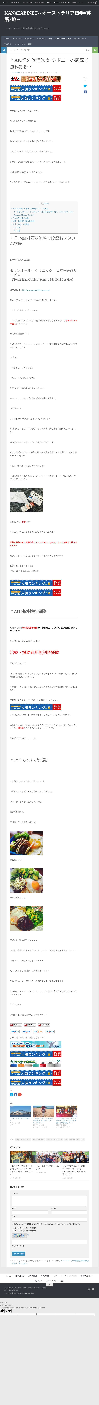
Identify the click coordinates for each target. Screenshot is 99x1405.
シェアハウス (19, 44)
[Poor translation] (8, 1311)
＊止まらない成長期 (20, 224)
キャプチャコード (18, 1246)
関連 (17, 231)
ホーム (5, 3)
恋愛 (30, 44)
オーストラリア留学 (38, 1139)
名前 (13, 1208)
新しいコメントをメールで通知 (25, 1228)
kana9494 (16, 73)
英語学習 (91, 3)
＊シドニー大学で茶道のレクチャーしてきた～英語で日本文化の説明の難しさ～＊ (66, 1121)
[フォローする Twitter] (93, 1289)
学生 (61, 1139)
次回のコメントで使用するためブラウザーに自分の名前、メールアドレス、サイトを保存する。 (47, 1224)
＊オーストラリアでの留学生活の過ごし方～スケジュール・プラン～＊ (43, 1121)
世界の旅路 (39, 3)
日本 (66, 1139)
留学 (48, 3)
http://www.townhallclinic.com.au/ (36, 290)
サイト (14, 1216)
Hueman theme (29, 1293)
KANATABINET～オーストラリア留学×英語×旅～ (47, 16)
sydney (17, 1139)
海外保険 (72, 1139)
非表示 (46, 204)
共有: (17, 227)
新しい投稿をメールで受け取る (25, 1231)
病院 (83, 1139)
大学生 (56, 1139)
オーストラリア (25, 1139)
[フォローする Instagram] (89, 1289)
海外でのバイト (78, 3)
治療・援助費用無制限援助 (23, 221)
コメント (15, 1193)
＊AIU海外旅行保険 (20, 218)
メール (53, 1208)
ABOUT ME (15, 3)
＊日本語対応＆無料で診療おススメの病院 (29, 209)
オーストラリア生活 (61, 3)
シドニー (49, 1139)
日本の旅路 (27, 3)
